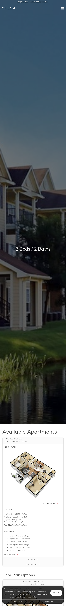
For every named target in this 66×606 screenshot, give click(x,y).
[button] (33, 477)
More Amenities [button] (11, 554)
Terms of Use (17, 602)
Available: (7, 517)
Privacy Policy (48, 602)
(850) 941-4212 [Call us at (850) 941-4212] (23, 2)
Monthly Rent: (9, 514)
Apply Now (33, 564)
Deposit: (7, 520)
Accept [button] (56, 593)
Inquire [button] (33, 559)
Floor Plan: (8, 525)
